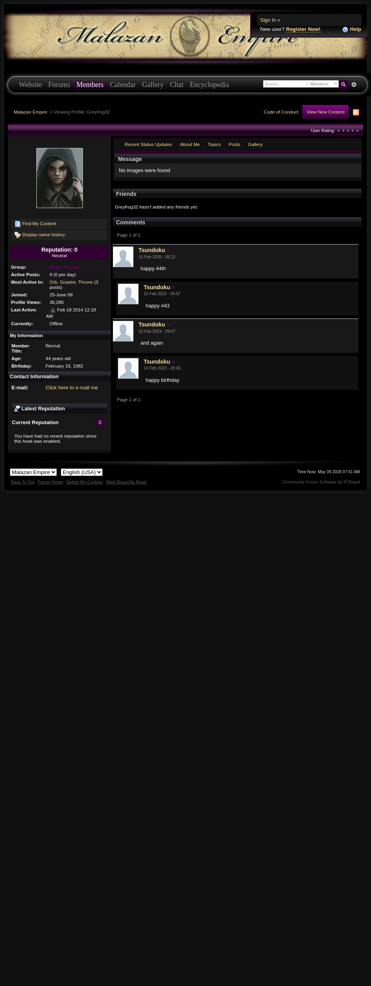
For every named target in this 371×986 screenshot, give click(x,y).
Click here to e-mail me (71, 388)
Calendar (123, 85)
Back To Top (23, 482)
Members (90, 85)
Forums (59, 85)
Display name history (40, 235)
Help (351, 29)
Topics (214, 144)
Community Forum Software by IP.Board (321, 482)
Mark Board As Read (126, 482)
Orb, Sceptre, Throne (71, 281)
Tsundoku (152, 250)
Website (30, 85)
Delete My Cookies (84, 482)
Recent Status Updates (148, 144)
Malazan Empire (30, 111)
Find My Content (35, 224)
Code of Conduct (281, 111)
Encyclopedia (209, 85)
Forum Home (50, 482)
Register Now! (303, 29)
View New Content (326, 111)
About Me (190, 144)
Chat (177, 85)
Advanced (354, 85)
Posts (234, 144)
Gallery (153, 85)
